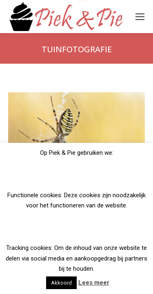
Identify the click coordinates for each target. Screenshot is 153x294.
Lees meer (93, 282)
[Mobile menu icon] (140, 17)
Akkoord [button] (61, 283)
